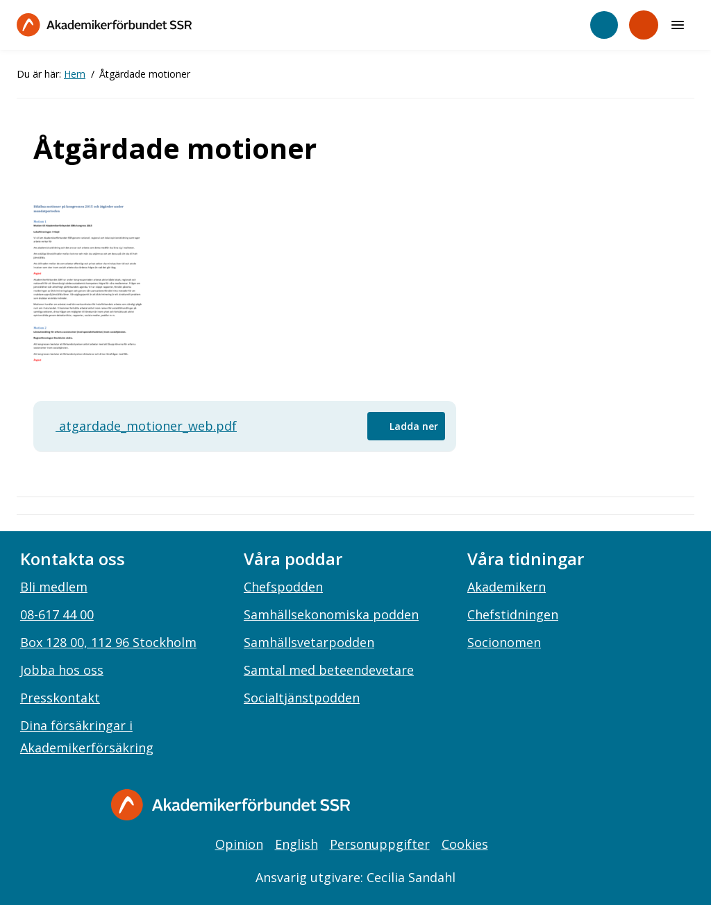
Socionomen (504, 642)
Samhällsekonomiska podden (331, 614)
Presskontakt (60, 697)
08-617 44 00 (57, 614)
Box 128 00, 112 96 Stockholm (108, 642)
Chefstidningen (512, 614)
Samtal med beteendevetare (329, 670)
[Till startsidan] (104, 24)
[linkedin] (554, 806)
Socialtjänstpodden (302, 697)
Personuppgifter (380, 844)
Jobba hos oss (61, 670)
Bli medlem (53, 586)
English (296, 844)
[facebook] (498, 806)
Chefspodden (283, 586)
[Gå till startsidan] (230, 804)
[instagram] (526, 806)
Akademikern (506, 586)
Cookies (465, 844)
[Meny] (677, 25)
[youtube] (583, 806)
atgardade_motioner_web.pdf (140, 425)
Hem (74, 73)
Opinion (239, 844)
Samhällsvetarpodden (309, 642)
